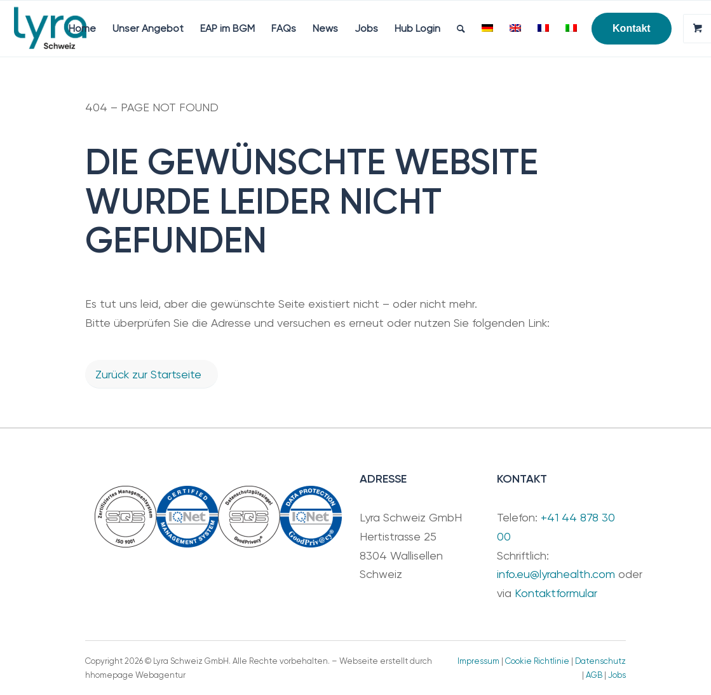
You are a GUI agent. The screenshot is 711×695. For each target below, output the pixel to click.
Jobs (617, 675)
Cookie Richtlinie (537, 661)
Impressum (478, 661)
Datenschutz (600, 661)
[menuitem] (82, 29)
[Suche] (461, 29)
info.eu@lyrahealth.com (556, 574)
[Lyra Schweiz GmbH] (50, 29)
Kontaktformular (556, 593)
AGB (594, 675)
